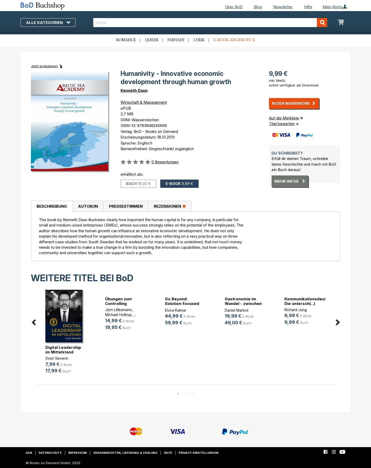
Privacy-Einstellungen (198, 453)
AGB (29, 453)
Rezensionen (170, 206)
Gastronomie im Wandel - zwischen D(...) (243, 303)
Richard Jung (295, 310)
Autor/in (88, 206)
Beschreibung (52, 206)
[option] (66, 336)
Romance (126, 40)
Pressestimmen (126, 206)
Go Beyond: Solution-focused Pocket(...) (182, 303)
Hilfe (308, 6)
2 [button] (185, 394)
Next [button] (337, 321)
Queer (151, 40)
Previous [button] (33, 321)
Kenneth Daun (134, 90)
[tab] (51, 206)
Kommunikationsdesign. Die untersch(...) (307, 301)
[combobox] (210, 22)
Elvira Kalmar (175, 310)
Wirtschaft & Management (144, 102)
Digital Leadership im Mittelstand (63, 349)
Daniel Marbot (236, 310)
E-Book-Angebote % (234, 40)
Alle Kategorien (48, 22)
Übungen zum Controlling (118, 301)
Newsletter (283, 6)
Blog (258, 6)
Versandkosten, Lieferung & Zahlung (125, 453)
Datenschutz (50, 453)
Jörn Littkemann (118, 310)
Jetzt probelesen (44, 66)
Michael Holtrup (118, 314)
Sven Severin (56, 358)
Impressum (77, 453)
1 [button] (177, 394)
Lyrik (199, 40)
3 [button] (193, 394)
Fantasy (175, 40)
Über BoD (233, 6)
